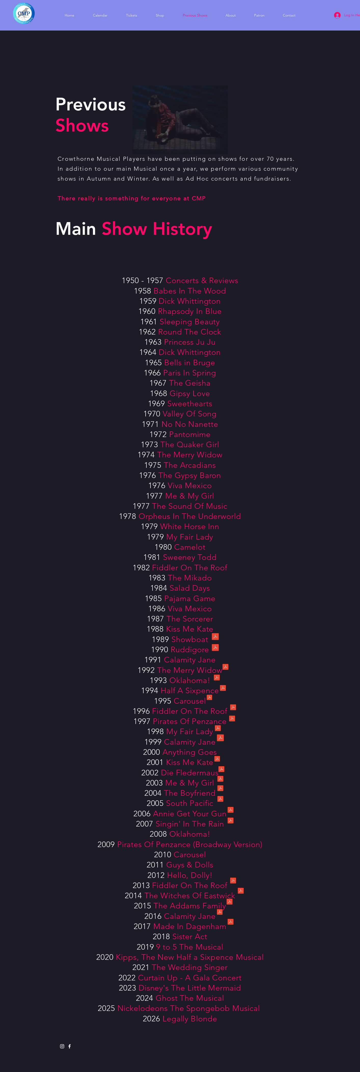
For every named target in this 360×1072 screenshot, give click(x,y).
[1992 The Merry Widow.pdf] (225, 667)
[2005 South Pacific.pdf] (220, 799)
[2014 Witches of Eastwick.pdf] (240, 891)
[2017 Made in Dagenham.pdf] (230, 922)
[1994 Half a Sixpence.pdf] (223, 688)
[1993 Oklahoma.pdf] (217, 678)
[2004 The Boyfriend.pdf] (220, 788)
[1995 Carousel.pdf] (209, 698)
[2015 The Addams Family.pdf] (229, 902)
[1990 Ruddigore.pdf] (215, 648)
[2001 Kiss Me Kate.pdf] (217, 759)
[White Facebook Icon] (69, 1046)
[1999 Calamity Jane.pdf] (220, 738)
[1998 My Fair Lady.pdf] (218, 728)
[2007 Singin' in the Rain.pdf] (230, 821)
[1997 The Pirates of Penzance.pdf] (232, 719)
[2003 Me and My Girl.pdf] (220, 779)
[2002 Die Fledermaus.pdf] (221, 769)
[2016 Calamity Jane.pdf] (220, 912)
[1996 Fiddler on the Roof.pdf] (233, 708)
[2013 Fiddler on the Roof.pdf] (233, 881)
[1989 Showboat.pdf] (215, 637)
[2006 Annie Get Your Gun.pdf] (230, 810)
